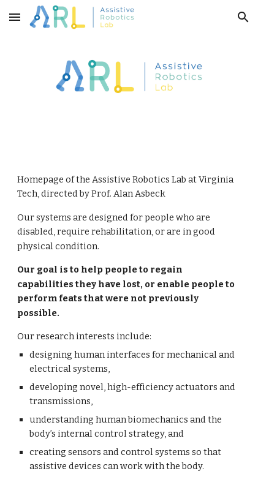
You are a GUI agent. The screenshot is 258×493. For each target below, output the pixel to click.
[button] (14, 17)
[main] (128, 323)
